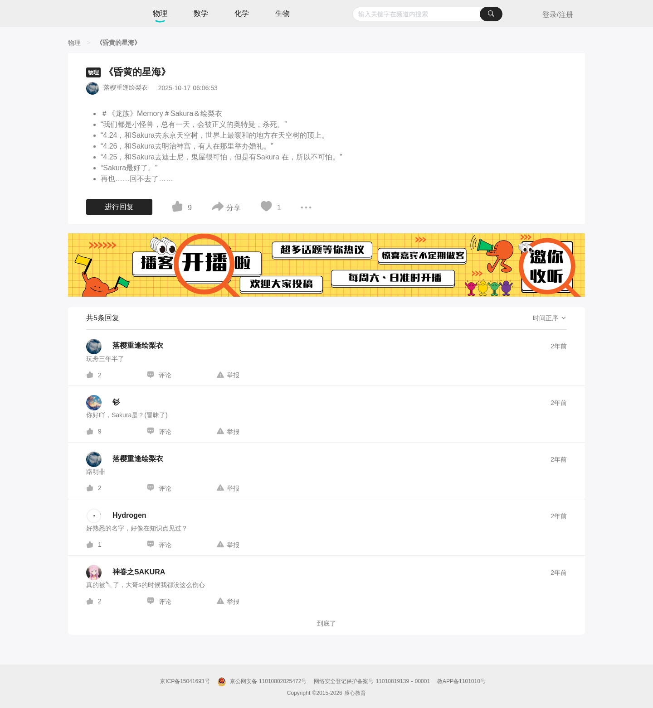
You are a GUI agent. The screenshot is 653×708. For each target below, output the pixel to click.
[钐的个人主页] (103, 402)
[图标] (178, 208)
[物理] (74, 42)
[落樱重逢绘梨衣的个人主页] (124, 346)
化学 (241, 13)
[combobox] (427, 14)
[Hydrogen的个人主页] (116, 516)
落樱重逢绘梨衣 (125, 87)
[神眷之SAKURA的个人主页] (125, 572)
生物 (282, 13)
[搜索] (491, 14)
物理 (160, 13)
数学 (201, 13)
